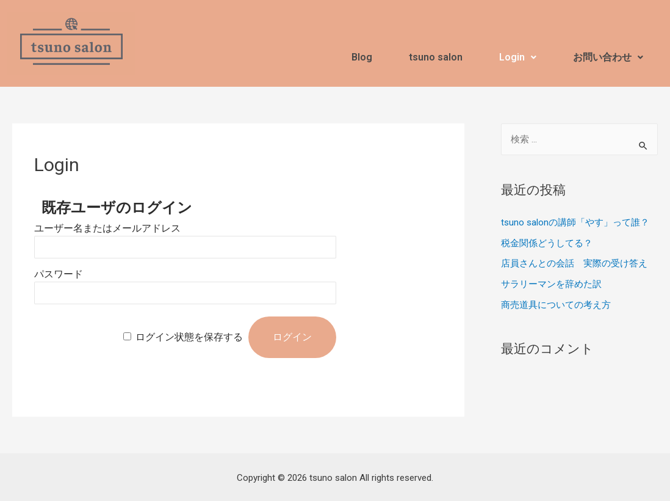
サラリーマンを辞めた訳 (551, 284)
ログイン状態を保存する (189, 337)
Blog (361, 57)
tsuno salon (436, 57)
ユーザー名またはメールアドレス (107, 228)
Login (517, 57)
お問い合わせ (608, 57)
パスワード (58, 274)
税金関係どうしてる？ (547, 243)
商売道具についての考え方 (556, 304)
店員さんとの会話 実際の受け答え (574, 263)
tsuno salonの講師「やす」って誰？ (575, 222)
